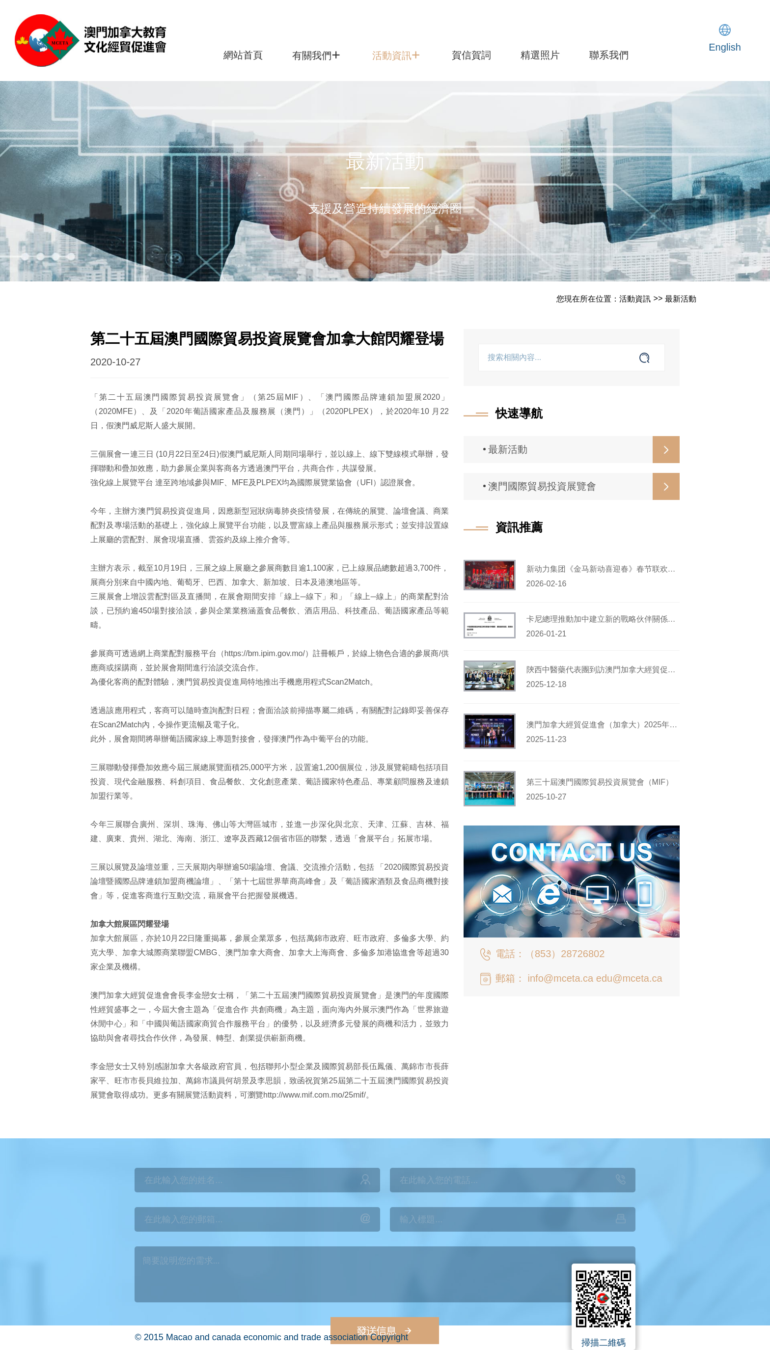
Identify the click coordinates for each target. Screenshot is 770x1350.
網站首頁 (243, 55)
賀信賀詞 (471, 55)
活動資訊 (396, 54)
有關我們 (316, 54)
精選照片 (540, 55)
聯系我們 (609, 55)
